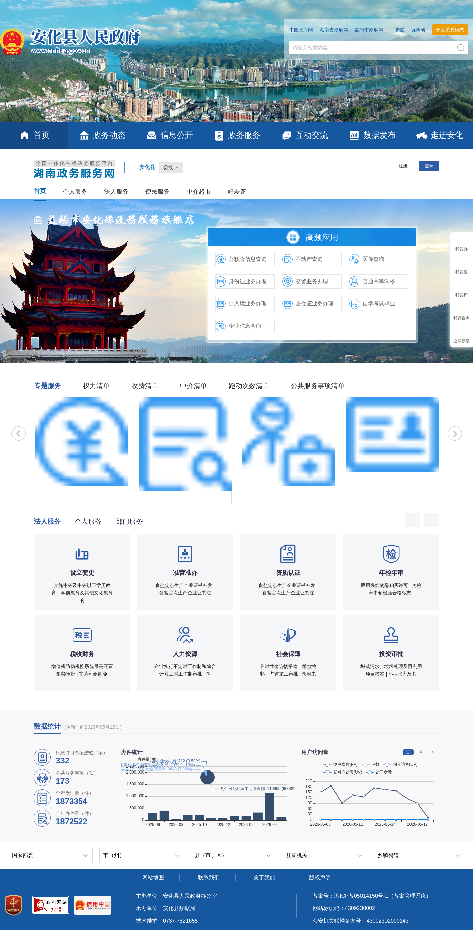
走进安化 (439, 135)
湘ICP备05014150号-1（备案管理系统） (382, 896)
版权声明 (320, 877)
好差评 (237, 191)
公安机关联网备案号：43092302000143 (361, 921)
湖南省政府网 (334, 29)
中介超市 (198, 191)
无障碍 (419, 29)
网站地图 (153, 877)
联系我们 (209, 877)
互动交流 (304, 135)
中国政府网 (301, 29)
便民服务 (157, 191)
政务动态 (101, 135)
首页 (34, 135)
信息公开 (169, 135)
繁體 (400, 29)
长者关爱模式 (450, 29)
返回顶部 (461, 341)
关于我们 (264, 877)
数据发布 (372, 135)
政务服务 (236, 135)
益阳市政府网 (369, 29)
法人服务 (116, 191)
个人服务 (75, 191)
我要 (461, 249)
